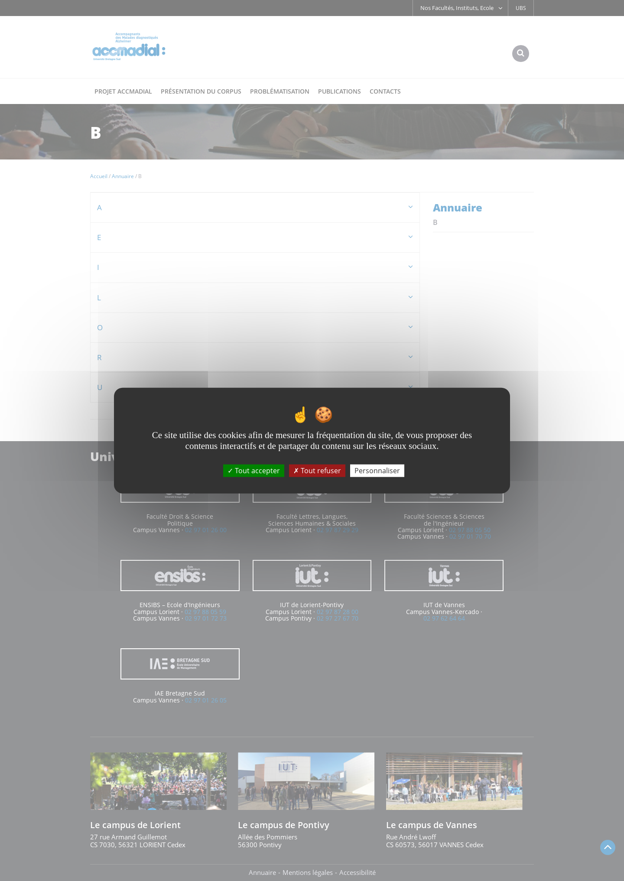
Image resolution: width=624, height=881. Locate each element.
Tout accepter (254, 470)
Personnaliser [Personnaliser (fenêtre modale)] (377, 470)
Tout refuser (317, 470)
